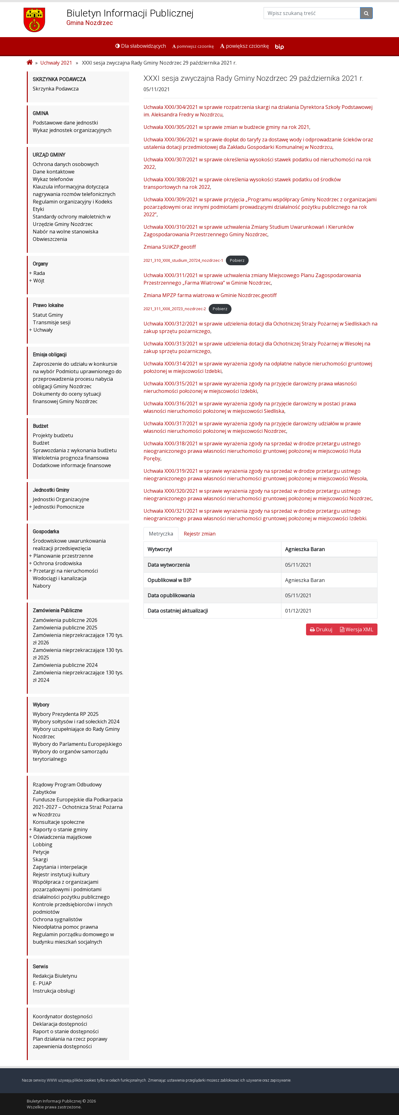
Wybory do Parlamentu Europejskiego (77, 744)
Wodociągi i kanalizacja (59, 578)
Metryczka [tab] (161, 533)
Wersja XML (356, 629)
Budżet (41, 442)
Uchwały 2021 (56, 62)
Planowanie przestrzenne (63, 555)
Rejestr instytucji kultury (61, 874)
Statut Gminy (48, 314)
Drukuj (321, 629)
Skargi (40, 859)
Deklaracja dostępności (60, 1023)
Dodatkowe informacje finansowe (72, 465)
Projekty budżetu (53, 435)
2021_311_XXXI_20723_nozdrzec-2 (175, 308)
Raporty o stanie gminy (60, 829)
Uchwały (43, 329)
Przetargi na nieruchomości (65, 570)
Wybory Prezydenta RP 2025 (66, 714)
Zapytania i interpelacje (60, 866)
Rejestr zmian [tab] (200, 533)
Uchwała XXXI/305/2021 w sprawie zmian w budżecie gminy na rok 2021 (226, 127)
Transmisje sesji (52, 322)
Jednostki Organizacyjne (61, 499)
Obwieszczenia (50, 239)
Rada (39, 273)
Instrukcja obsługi (54, 990)
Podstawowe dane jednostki (65, 122)
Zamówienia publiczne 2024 (65, 665)
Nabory (42, 585)
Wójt (38, 280)
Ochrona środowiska (57, 563)
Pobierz (237, 260)
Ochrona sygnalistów (57, 919)
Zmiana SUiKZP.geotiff (170, 246)
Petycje (41, 851)
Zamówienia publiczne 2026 (65, 620)
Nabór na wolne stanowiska (65, 231)
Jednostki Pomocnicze (58, 506)
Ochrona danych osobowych (66, 164)
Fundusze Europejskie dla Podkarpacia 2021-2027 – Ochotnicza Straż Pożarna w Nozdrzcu (78, 807)
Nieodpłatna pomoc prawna (65, 926)
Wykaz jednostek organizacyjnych (72, 130)
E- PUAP (42, 983)
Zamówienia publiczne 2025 (65, 627)
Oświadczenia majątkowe (62, 837)
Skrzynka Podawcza (56, 88)
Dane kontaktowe (54, 171)
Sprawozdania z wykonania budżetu (75, 450)
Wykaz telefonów (53, 179)
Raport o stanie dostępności (66, 1031)
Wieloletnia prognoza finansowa (71, 457)
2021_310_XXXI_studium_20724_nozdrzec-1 (183, 260)
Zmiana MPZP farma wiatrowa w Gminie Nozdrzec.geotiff (210, 295)
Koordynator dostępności (62, 1016)
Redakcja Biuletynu (55, 975)
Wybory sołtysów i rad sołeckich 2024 (76, 721)
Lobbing (42, 844)
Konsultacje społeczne (59, 822)
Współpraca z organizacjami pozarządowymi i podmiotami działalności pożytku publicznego (71, 889)
